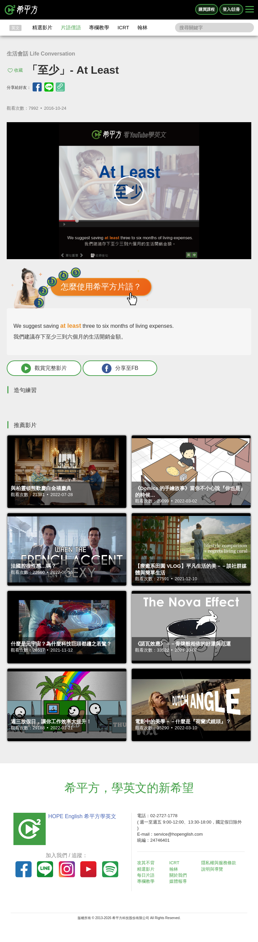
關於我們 (178, 875)
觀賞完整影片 (44, 368)
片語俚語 (71, 27)
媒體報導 (178, 881)
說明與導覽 (212, 869)
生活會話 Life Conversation (41, 54)
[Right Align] (250, 10)
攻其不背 (146, 862)
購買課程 (207, 9)
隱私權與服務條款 (218, 862)
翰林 (142, 27)
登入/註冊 (231, 9)
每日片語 (146, 875)
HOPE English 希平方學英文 (82, 816)
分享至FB (120, 368)
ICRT (123, 27)
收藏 (18, 70)
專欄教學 (99, 27)
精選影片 (42, 27)
